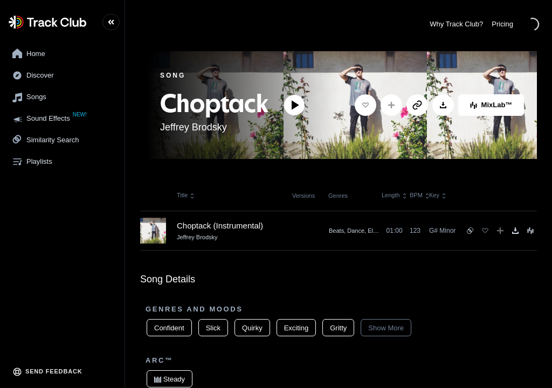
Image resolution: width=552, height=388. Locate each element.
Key (438, 195)
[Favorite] (365, 105)
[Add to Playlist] (391, 105)
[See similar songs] (470, 230)
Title (186, 195)
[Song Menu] (530, 230)
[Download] (443, 105)
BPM (419, 195)
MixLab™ (491, 105)
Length (392, 195)
